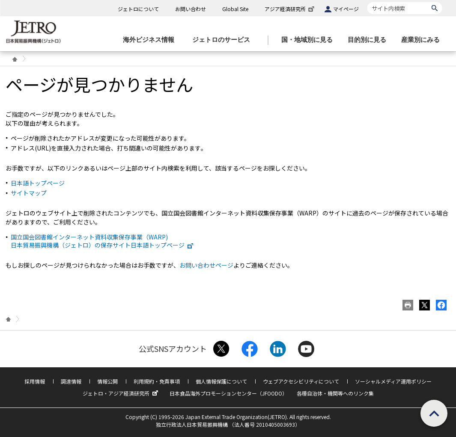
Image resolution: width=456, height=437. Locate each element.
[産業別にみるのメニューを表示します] (423, 40)
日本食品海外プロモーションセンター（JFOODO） (228, 393)
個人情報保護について (221, 381)
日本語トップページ (38, 183)
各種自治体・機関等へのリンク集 (335, 393)
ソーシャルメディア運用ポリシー (393, 381)
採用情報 (34, 381)
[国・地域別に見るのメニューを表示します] (309, 40)
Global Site (235, 8)
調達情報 (71, 381)
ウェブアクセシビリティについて (301, 381)
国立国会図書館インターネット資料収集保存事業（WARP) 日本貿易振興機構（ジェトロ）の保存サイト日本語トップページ (102, 241)
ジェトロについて (138, 8)
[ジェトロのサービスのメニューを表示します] (223, 40)
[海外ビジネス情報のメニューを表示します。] (151, 40)
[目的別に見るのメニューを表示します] (369, 40)
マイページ (346, 8)
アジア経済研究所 (290, 8)
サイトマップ (29, 193)
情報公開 (107, 381)
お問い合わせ (190, 8)
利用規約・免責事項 (157, 381)
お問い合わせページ (206, 265)
